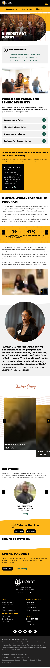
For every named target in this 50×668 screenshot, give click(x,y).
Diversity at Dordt (7, 662)
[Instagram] (30, 631)
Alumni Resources (8, 605)
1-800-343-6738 (32, 619)
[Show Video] (25, 80)
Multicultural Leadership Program (23, 57)
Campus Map (6, 616)
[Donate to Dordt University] (7, 569)
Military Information (33, 610)
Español (4, 607)
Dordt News (30, 602)
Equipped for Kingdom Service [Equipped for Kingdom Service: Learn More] (17, 141)
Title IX (25, 660)
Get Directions (25, 593)
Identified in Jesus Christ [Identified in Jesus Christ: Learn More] (15, 127)
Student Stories (16, 61)
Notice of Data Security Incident (11, 660)
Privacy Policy (5, 657)
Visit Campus (27, 9)
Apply (39, 9)
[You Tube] (20, 631)
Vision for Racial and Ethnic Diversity (25, 54)
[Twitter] (25, 631)
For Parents (30, 605)
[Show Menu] (46, 3)
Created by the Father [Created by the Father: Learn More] (13, 120)
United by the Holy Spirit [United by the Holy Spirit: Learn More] (15, 134)
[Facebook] (15, 631)
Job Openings (31, 607)
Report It (32, 660)
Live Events (5, 622)
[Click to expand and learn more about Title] (20, 424)
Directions (29, 622)
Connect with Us (31, 61)
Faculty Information (8, 610)
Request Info (11, 9)
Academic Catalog (8, 602)
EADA (39, 660)
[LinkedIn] (35, 631)
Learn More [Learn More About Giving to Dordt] (21, 569)
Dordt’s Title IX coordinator (13, 649)
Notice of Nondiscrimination (21, 657)
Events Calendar (7, 619)
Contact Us (30, 624)
